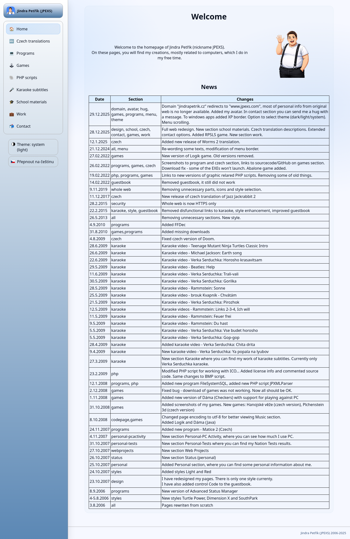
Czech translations (29, 41)
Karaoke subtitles (28, 89)
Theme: (31, 147)
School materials (28, 102)
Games (19, 65)
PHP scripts (23, 77)
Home (18, 29)
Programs (21, 53)
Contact (20, 126)
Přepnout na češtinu (35, 161)
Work (17, 114)
